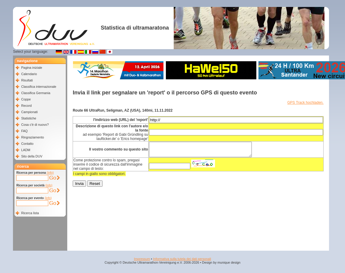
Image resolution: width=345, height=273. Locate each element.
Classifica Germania (35, 93)
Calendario (29, 74)
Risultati (27, 80)
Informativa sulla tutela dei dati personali (182, 259)
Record (26, 105)
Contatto (27, 143)
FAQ (24, 131)
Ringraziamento (32, 137)
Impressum (142, 259)
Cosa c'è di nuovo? (35, 124)
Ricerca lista (30, 213)
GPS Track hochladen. (305, 102)
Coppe (26, 99)
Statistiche (28, 118)
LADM (25, 150)
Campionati (29, 112)
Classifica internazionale (38, 86)
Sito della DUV (31, 156)
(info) (50, 172)
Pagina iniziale (31, 67)
